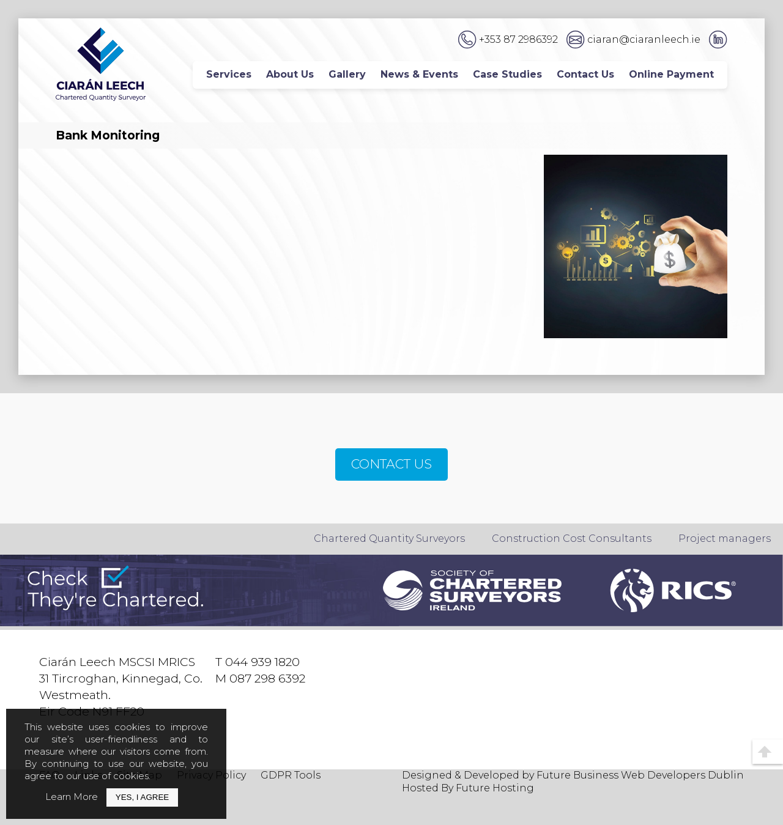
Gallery (347, 74)
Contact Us (585, 74)
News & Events (419, 74)
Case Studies (507, 74)
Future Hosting (495, 788)
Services (228, 74)
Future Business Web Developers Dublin (640, 775)
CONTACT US (391, 464)
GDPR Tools (291, 775)
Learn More (71, 796)
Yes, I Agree (142, 797)
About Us (290, 74)
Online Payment (671, 74)
